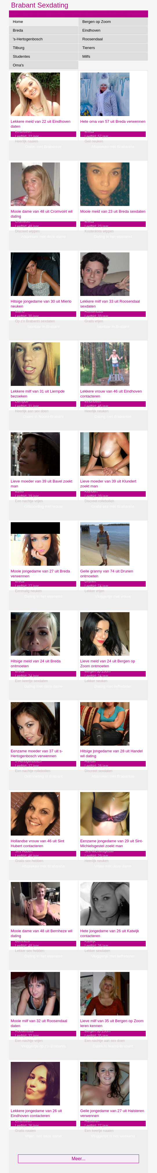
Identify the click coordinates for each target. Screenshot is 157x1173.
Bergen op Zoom (96, 21)
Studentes (21, 56)
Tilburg (18, 48)
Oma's (18, 65)
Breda (18, 30)
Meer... (78, 1158)
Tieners (88, 48)
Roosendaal (92, 39)
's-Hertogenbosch (28, 39)
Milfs (86, 56)
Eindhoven (91, 30)
